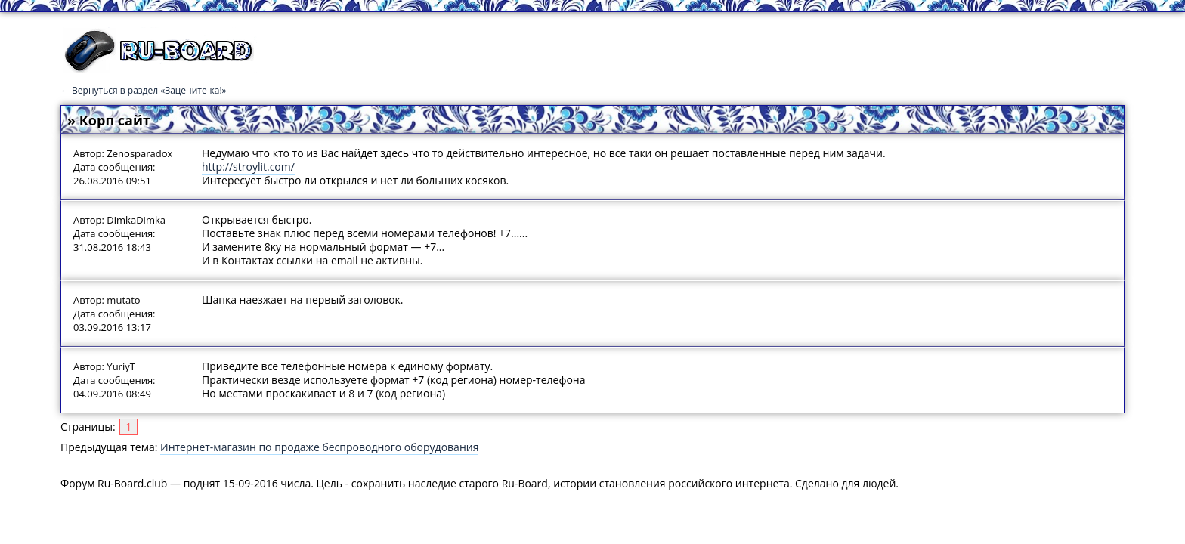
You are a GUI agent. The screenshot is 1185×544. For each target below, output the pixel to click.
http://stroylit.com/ (248, 166)
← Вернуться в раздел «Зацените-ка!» (143, 90)
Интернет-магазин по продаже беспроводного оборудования (319, 447)
